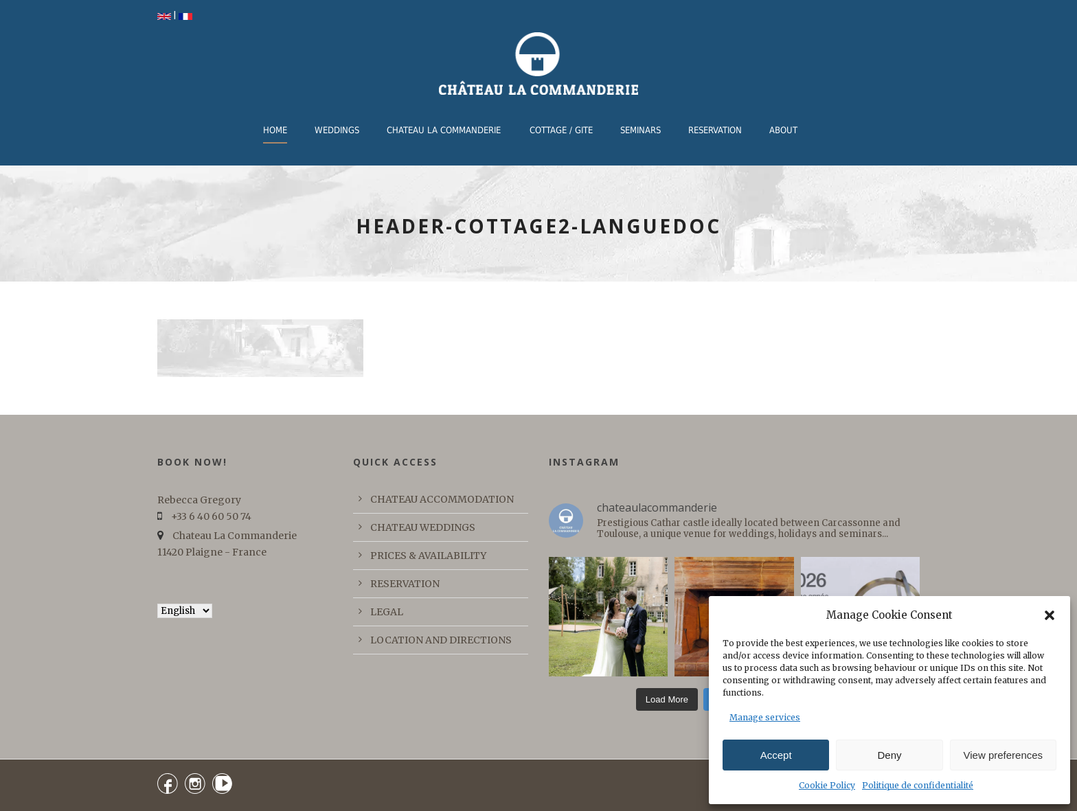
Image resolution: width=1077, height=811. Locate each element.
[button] (1049, 615)
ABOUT (783, 130)
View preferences (1003, 755)
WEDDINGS (337, 130)
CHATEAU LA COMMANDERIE (444, 130)
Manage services (764, 717)
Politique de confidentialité (917, 785)
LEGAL (386, 612)
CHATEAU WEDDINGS (422, 527)
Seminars (640, 130)
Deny (889, 755)
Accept (776, 755)
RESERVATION (715, 130)
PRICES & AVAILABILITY (428, 555)
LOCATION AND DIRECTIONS (441, 640)
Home (275, 130)
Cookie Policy (827, 785)
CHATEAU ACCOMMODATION (442, 499)
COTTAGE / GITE (561, 130)
